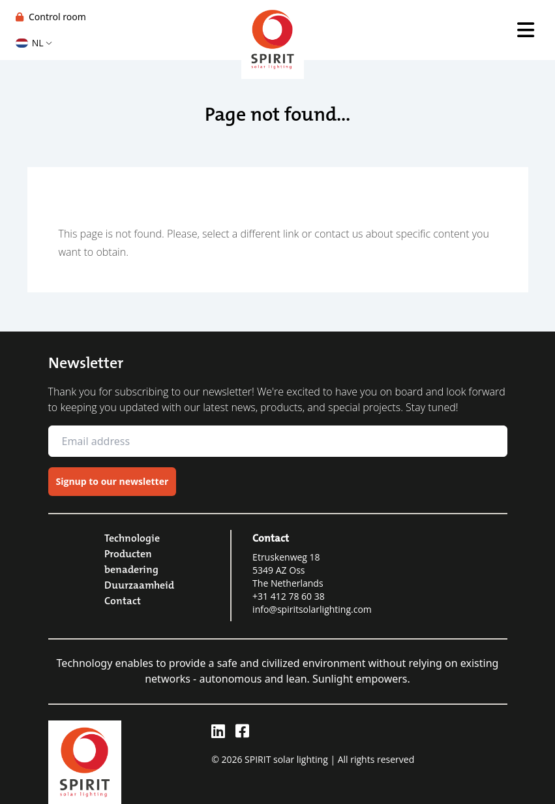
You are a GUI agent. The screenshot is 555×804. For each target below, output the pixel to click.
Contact (122, 600)
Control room (51, 16)
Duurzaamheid (139, 584)
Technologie (132, 537)
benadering (131, 569)
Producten (128, 553)
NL (34, 43)
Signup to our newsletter (112, 481)
